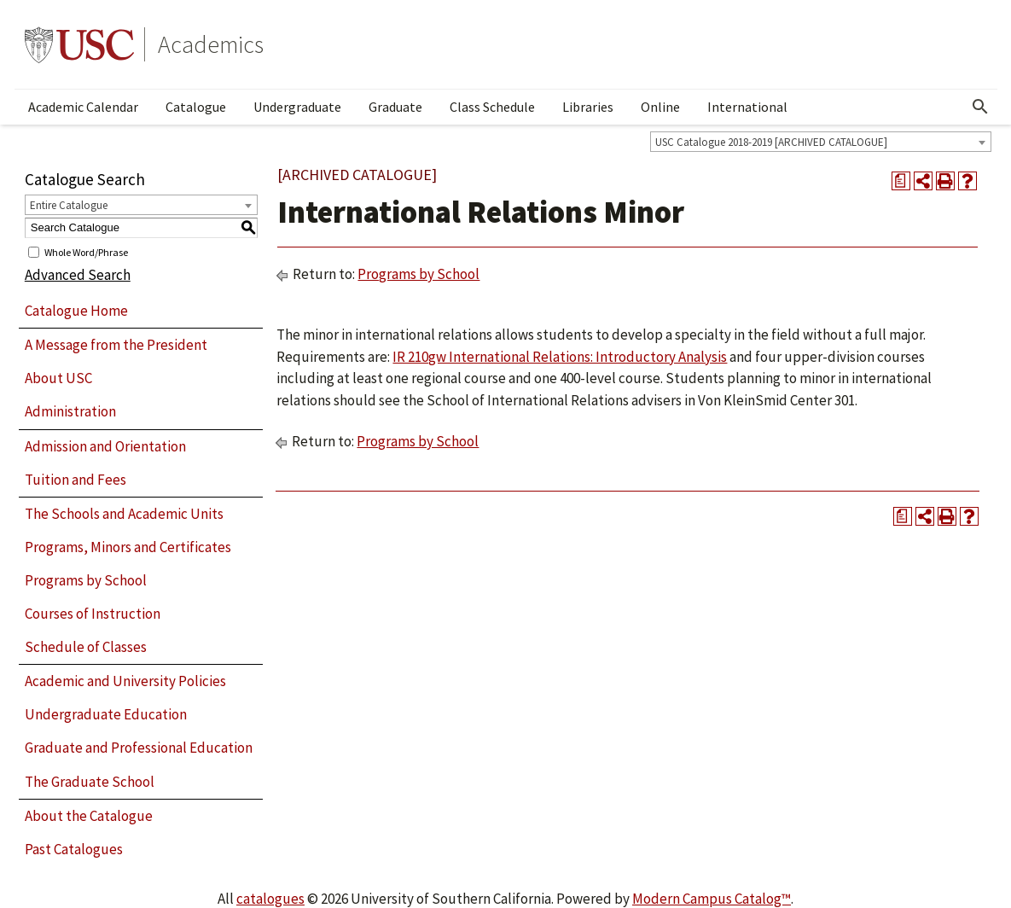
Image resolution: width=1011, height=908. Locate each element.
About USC (58, 378)
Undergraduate (297, 106)
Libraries (587, 106)
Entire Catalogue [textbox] (68, 205)
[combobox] (820, 141)
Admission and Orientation (105, 446)
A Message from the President (116, 344)
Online (660, 106)
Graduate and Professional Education (139, 747)
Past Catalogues (74, 849)
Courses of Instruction (92, 613)
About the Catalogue (89, 815)
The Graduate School (89, 781)
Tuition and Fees (75, 479)
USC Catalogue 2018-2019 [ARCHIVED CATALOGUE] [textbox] (771, 142)
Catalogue (196, 106)
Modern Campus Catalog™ (711, 898)
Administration (70, 411)
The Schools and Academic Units (124, 513)
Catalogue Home (76, 310)
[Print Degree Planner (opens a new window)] (901, 181)
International (747, 106)
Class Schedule (492, 106)
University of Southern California (79, 44)
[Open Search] (980, 107)
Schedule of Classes (86, 646)
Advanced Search (78, 274)
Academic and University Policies (125, 681)
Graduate (395, 106)
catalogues (270, 898)
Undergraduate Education (106, 714)
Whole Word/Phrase (86, 251)
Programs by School (86, 580)
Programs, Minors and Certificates (128, 547)
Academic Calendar (83, 106)
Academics (211, 44)
